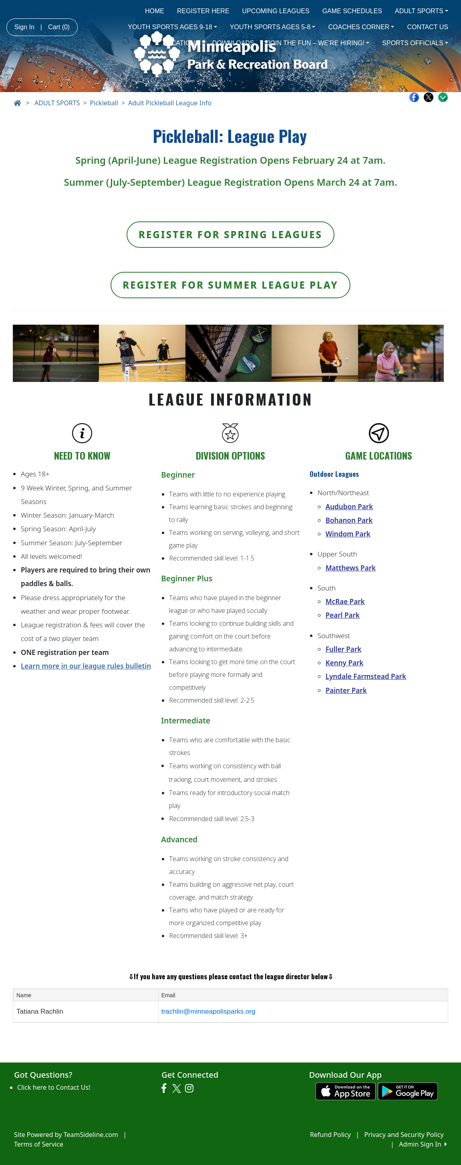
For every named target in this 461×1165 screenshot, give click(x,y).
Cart (59, 27)
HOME (154, 11)
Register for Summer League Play (230, 284)
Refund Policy (330, 1134)
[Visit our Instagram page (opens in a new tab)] (191, 1088)
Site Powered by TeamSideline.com (66, 1134)
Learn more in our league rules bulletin (86, 666)
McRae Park (345, 601)
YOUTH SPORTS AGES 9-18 (172, 27)
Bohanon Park (349, 520)
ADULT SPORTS (421, 11)
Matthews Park (351, 567)
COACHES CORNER (361, 27)
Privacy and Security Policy (404, 1134)
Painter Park (346, 690)
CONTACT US (427, 27)
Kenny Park (345, 662)
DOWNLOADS (233, 43)
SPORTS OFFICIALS (415, 43)
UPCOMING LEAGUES (276, 11)
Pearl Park (343, 615)
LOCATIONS (181, 43)
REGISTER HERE (203, 11)
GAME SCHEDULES (352, 11)
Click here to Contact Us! (53, 1087)
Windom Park (348, 533)
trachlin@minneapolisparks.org (208, 1011)
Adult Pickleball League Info (169, 102)
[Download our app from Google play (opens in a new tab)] (408, 1090)
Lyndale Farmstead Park (366, 676)
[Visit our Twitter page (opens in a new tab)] (177, 1088)
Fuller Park (344, 649)
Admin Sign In (423, 1144)
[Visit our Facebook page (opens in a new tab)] (165, 1088)
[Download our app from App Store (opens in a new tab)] (346, 1090)
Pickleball (104, 102)
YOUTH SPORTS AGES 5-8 (273, 27)
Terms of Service (38, 1144)
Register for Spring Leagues (230, 234)
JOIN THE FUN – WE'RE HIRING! (318, 43)
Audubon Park (349, 506)
